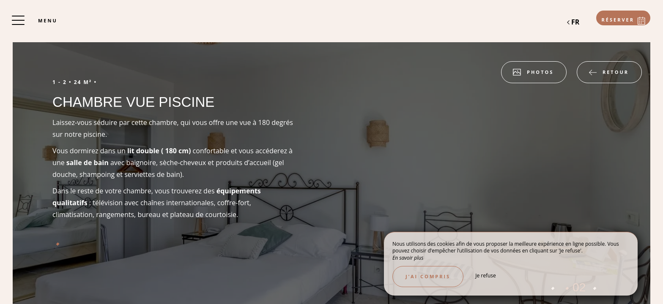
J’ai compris (427, 276)
